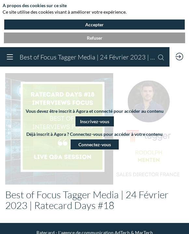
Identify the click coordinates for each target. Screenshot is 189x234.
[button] (94, 121)
